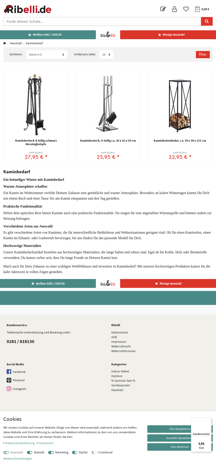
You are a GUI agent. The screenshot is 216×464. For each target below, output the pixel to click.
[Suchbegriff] (102, 21)
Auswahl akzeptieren (180, 438)
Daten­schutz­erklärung (19, 443)
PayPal (83, 452)
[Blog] (163, 9)
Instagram (16, 389)
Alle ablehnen (180, 447)
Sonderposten (120, 385)
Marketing (61, 452)
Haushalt (16, 43)
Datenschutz (119, 332)
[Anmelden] (174, 9)
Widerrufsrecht (121, 346)
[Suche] (207, 21)
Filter (203, 54)
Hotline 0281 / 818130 (47, 35)
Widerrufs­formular (123, 351)
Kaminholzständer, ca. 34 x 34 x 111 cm (180, 140)
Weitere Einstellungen (17, 458)
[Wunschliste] (186, 9)
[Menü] (209, 420)
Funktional (105, 452)
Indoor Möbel (120, 371)
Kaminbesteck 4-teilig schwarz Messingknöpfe (36, 142)
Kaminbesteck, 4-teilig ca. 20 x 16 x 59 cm (108, 140)
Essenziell (16, 452)
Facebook (16, 372)
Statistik (39, 452)
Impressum (118, 342)
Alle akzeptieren (180, 429)
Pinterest (16, 380)
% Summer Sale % (123, 381)
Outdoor (117, 376)
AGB (114, 337)
